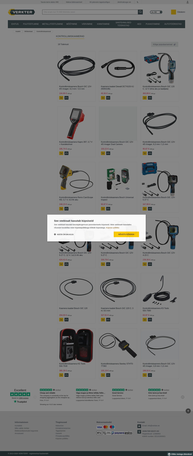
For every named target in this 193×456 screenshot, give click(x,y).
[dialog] (96, 228)
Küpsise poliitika (112, 227)
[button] (64, 234)
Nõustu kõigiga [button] (126, 234)
